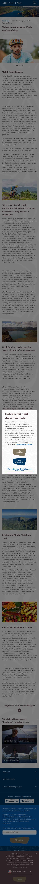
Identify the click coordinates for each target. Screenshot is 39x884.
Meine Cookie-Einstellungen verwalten (19, 470)
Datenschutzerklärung (24, 444)
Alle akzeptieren (19, 461)
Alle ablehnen (19, 452)
